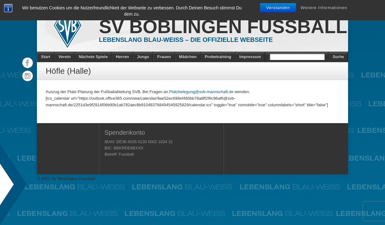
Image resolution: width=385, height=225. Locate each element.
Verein (65, 56)
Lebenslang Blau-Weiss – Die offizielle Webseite (186, 39)
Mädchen (188, 56)
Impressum (250, 56)
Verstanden (278, 7)
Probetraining (218, 56)
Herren (122, 56)
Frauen (164, 56)
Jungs (143, 56)
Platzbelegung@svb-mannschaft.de (201, 91)
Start (45, 56)
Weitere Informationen (323, 7)
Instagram (27, 76)
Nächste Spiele (93, 56)
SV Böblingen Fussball (223, 26)
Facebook (27, 62)
